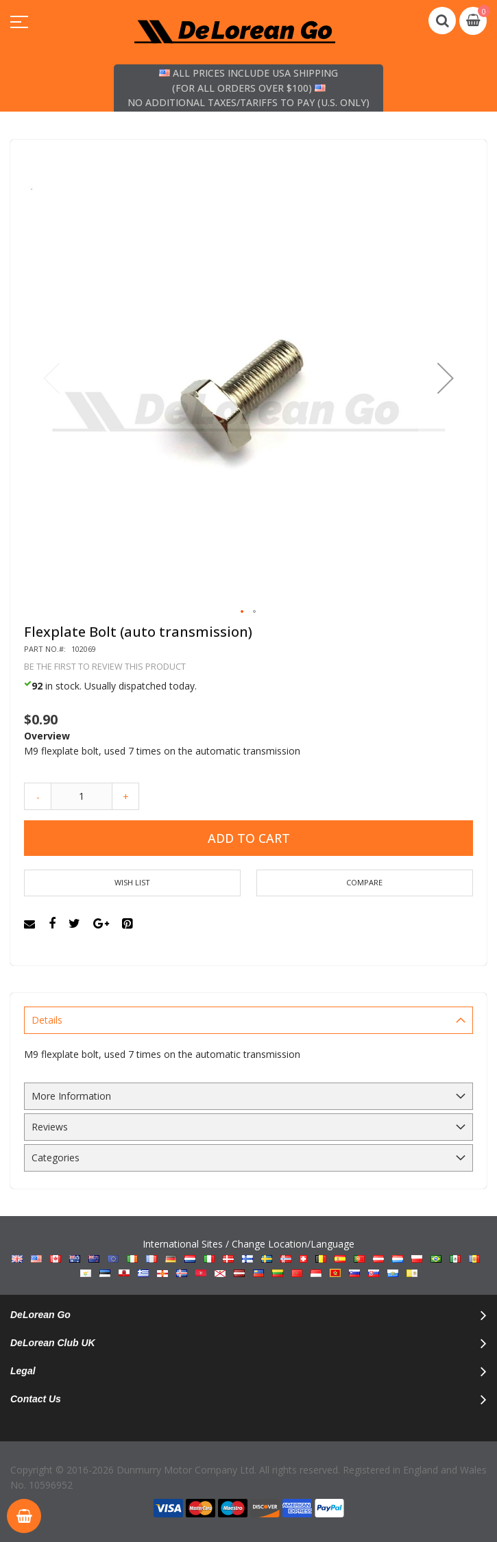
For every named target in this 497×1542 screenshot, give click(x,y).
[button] (445, 377)
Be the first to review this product (105, 666)
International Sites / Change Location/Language (248, 1258)
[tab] (248, 1020)
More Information (71, 1095)
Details (47, 1019)
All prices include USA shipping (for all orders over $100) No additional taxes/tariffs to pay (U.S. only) (248, 87)
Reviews (50, 1126)
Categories (56, 1157)
